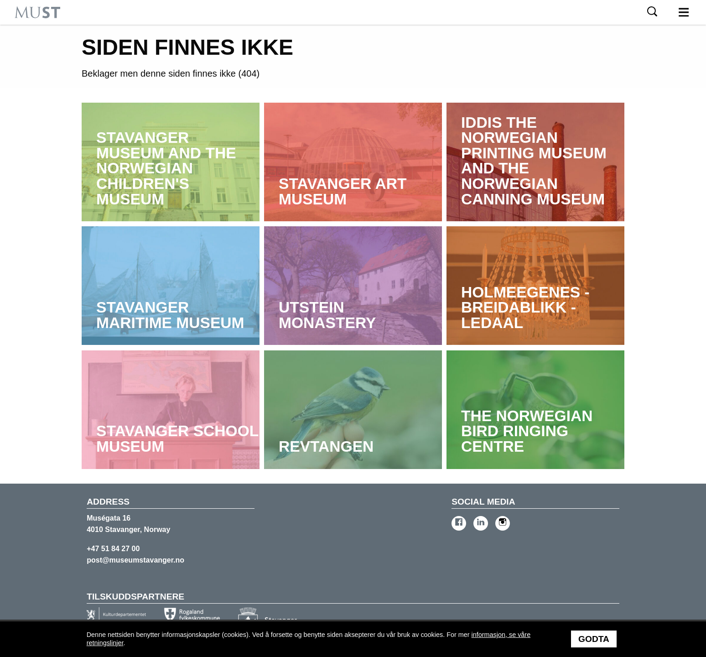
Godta (593, 639)
